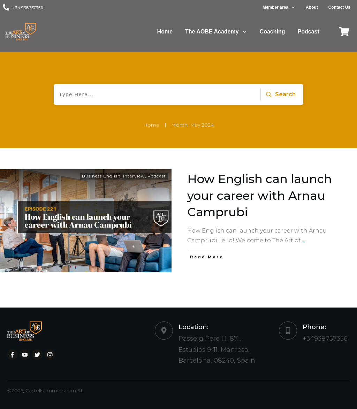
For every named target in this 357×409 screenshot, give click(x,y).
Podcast (156, 176)
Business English (101, 176)
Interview (134, 176)
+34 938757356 (28, 7)
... (303, 240)
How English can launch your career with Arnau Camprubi (259, 195)
